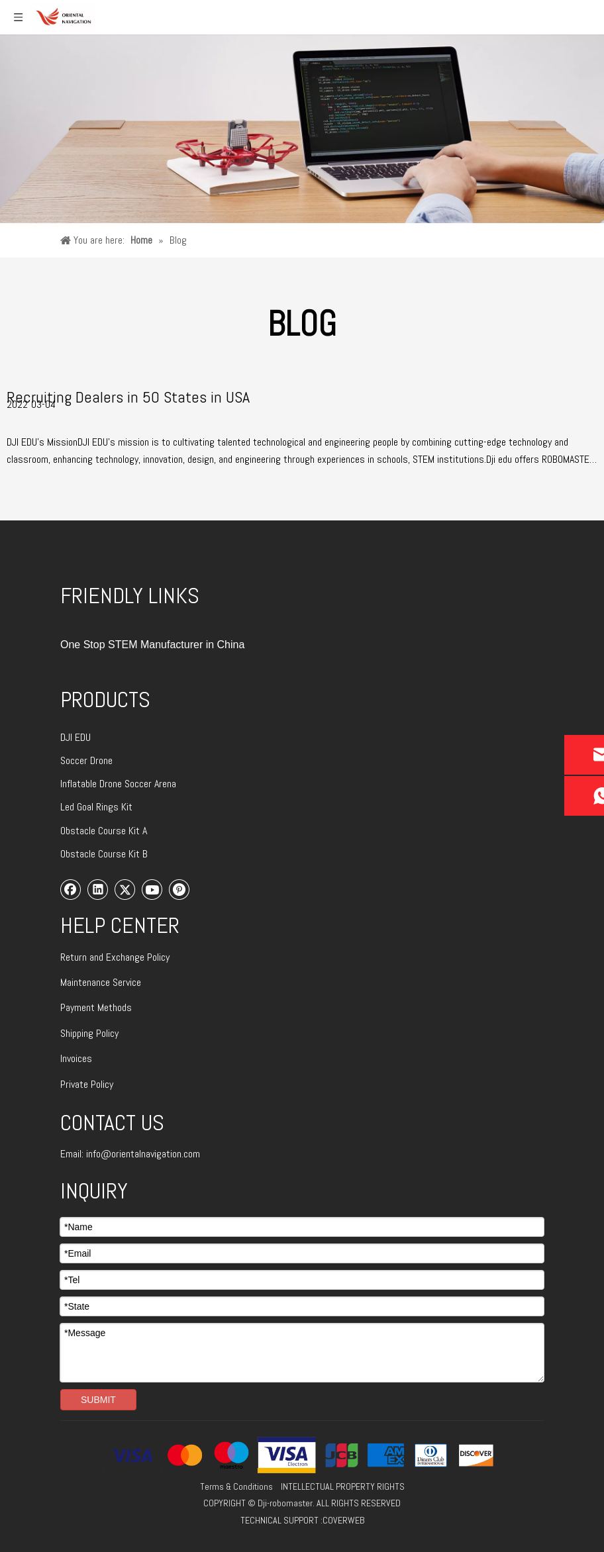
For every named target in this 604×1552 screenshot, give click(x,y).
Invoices (76, 1058)
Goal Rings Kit (104, 807)
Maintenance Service (100, 982)
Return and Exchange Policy (115, 957)
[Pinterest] (179, 889)
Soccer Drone (86, 760)
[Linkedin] (98, 889)
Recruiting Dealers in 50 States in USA (128, 397)
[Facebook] (70, 889)
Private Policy (86, 1084)
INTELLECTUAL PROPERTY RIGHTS (343, 1486)
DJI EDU (75, 737)
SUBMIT (98, 1399)
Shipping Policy (89, 1033)
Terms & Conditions (236, 1486)
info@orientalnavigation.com (143, 1154)
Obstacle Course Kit (101, 831)
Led (68, 807)
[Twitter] (125, 889)
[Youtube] (152, 889)
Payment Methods (96, 1007)
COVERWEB (343, 1520)
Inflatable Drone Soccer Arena (118, 784)
